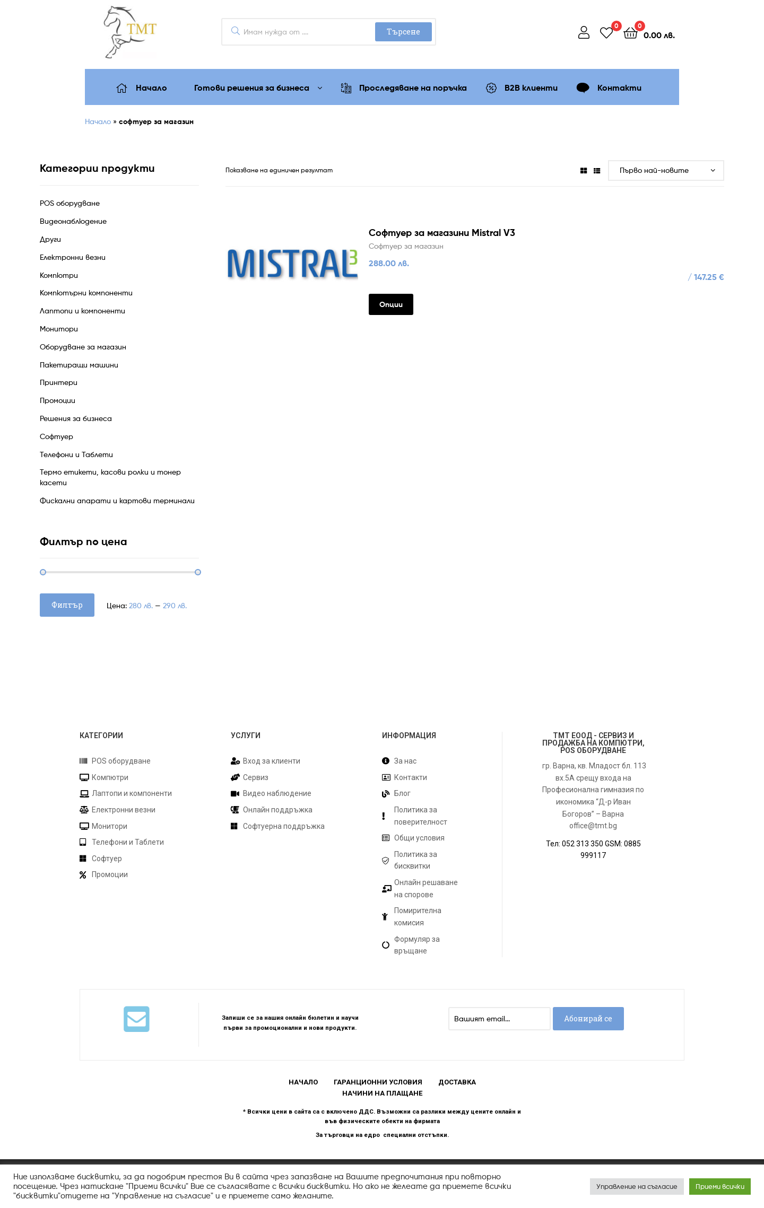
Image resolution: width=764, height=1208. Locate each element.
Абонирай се (588, 1018)
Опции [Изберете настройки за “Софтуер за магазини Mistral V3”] (391, 304)
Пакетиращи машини (79, 364)
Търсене (403, 32)
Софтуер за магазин (406, 245)
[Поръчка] (666, 170)
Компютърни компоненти (86, 292)
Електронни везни (73, 256)
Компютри (59, 274)
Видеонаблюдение (73, 220)
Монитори (59, 328)
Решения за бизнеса (76, 418)
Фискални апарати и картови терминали (117, 500)
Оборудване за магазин (83, 346)
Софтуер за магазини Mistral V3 (442, 232)
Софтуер (56, 436)
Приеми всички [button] (720, 1186)
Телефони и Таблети (76, 454)
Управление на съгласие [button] (637, 1186)
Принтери (58, 382)
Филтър (67, 605)
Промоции (57, 400)
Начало (98, 121)
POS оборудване (70, 202)
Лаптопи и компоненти (82, 310)
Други (50, 238)
